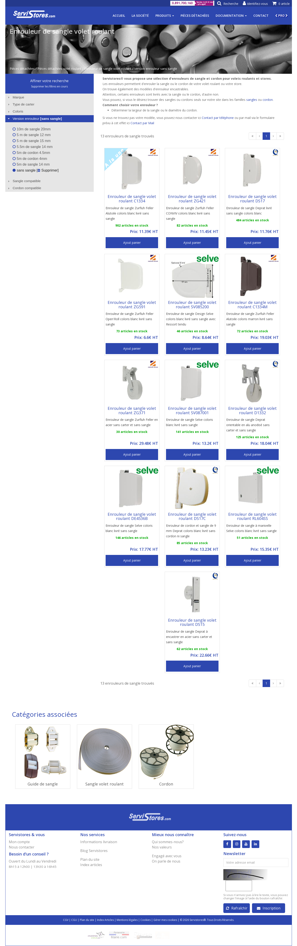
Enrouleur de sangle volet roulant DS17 (252, 198)
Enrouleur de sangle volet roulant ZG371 (132, 410)
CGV (65, 920)
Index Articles (105, 920)
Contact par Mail (142, 123)
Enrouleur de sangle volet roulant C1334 (132, 198)
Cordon (166, 784)
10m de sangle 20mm (31, 129)
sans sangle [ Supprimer (35, 170)
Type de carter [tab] (20, 104)
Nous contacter (21, 847)
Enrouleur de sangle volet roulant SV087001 (192, 410)
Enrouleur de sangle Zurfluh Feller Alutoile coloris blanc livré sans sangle (129, 213)
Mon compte (19, 841)
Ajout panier (132, 242)
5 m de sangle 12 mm (31, 135)
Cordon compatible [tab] (24, 188)
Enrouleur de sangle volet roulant (107, 69)
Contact (261, 15)
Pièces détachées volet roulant (59, 69)
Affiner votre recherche (49, 80)
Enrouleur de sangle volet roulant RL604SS (252, 516)
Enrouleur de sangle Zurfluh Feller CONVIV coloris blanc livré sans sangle (190, 213)
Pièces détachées (195, 15)
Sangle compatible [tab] (24, 181)
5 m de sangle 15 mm (31, 141)
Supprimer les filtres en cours (49, 86)
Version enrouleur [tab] (34, 118)
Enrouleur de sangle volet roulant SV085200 (192, 304)
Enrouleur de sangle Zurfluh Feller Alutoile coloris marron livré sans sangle (250, 319)
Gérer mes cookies (165, 920)
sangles (251, 100)
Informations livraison (98, 841)
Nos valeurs (162, 847)
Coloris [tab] (15, 111)
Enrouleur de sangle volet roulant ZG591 (132, 304)
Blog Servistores (94, 850)
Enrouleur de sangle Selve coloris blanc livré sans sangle (189, 422)
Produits (164, 15)
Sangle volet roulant (104, 784)
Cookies (145, 920)
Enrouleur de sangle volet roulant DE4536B (132, 516)
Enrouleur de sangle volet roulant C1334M (252, 304)
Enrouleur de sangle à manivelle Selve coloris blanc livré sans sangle (251, 528)
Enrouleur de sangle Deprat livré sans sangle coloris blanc (249, 210)
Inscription (268, 908)
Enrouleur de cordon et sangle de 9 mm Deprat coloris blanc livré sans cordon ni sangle (191, 530)
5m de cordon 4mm (30, 159)
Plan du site (89, 859)
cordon (268, 100)
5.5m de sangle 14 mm (32, 147)
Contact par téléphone (218, 118)
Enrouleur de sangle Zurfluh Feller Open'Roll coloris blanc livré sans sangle (129, 319)
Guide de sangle (43, 784)
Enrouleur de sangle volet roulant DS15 (192, 622)
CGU (74, 920)
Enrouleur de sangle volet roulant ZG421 (192, 198)
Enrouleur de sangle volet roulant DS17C (192, 516)
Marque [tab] (15, 97)
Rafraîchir (236, 908)
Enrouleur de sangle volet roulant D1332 (252, 410)
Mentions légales (127, 920)
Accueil (119, 15)
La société (140, 15)
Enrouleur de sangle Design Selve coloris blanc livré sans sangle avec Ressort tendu (191, 319)
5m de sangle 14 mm (31, 164)
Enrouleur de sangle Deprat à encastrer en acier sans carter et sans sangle (189, 636)
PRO (281, 15)
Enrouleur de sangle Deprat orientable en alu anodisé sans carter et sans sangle (248, 425)
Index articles (91, 864)
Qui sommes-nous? (168, 841)
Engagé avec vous (166, 856)
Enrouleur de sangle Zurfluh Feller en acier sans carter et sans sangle (132, 422)
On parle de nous (166, 861)
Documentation (231, 15)
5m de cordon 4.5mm (31, 153)
